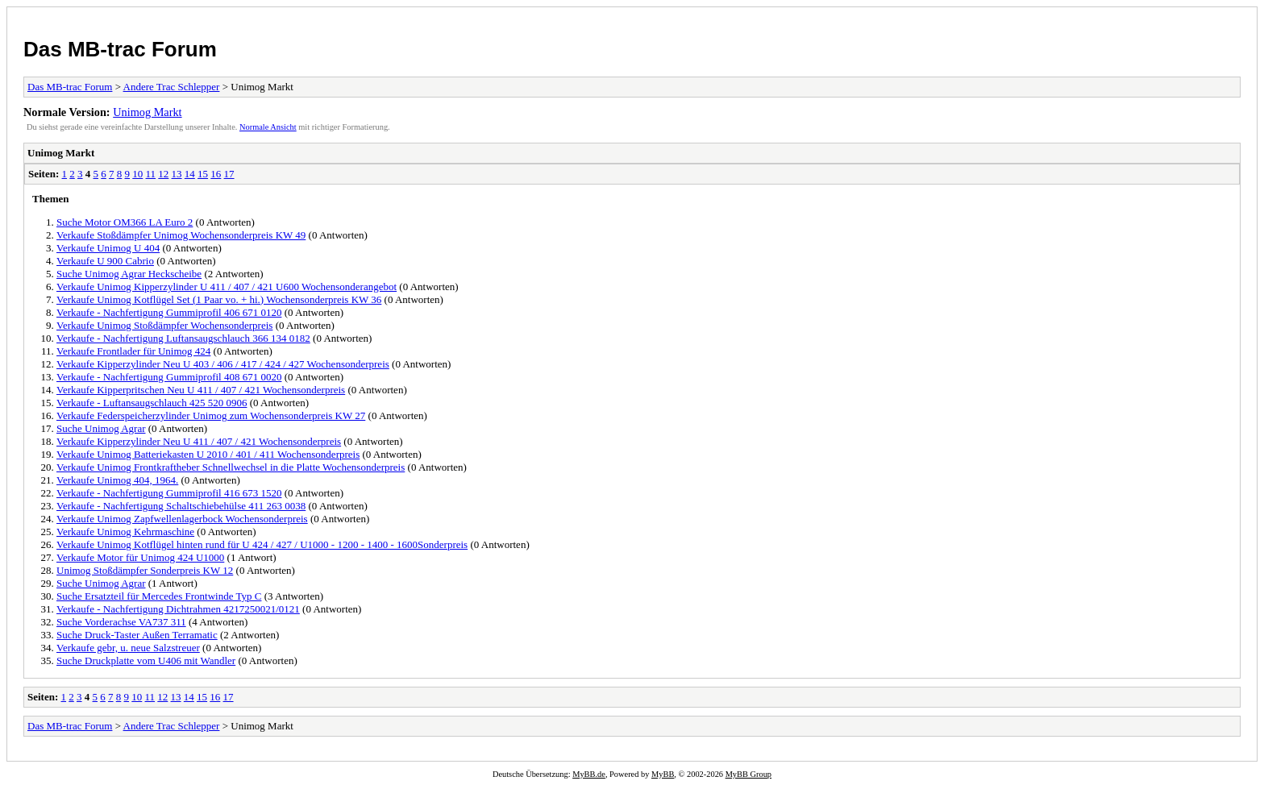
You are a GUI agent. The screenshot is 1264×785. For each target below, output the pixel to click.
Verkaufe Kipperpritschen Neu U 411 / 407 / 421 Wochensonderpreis (200, 390)
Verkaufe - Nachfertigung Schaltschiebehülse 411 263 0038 (181, 506)
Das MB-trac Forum (120, 49)
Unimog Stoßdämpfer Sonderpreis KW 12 (144, 570)
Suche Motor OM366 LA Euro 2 (124, 222)
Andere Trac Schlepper (171, 87)
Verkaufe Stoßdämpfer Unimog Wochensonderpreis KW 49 (181, 235)
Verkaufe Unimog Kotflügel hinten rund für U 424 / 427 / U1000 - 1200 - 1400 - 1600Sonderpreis (262, 544)
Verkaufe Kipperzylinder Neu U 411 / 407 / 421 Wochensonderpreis (198, 441)
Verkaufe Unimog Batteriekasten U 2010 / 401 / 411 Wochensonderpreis (208, 454)
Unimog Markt (147, 112)
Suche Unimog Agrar (100, 428)
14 (190, 174)
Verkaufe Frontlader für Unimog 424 (133, 351)
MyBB (662, 774)
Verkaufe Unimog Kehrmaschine (125, 531)
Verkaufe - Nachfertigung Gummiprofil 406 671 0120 (168, 312)
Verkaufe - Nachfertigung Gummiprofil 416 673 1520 (168, 493)
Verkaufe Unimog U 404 (108, 248)
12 (163, 174)
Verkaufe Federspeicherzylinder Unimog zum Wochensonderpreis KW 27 (210, 415)
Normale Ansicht (268, 127)
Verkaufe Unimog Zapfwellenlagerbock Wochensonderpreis (182, 519)
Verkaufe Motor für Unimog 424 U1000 (140, 557)
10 (137, 174)
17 (229, 174)
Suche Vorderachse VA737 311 (121, 622)
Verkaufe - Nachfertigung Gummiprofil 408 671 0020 (168, 377)
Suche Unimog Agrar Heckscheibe (129, 274)
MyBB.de (588, 774)
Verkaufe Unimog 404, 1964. (117, 480)
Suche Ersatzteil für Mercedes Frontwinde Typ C (158, 596)
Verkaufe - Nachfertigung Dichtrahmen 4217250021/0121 (178, 609)
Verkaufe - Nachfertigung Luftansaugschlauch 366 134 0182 (183, 338)
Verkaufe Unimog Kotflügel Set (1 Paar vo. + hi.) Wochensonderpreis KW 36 (218, 299)
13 (177, 174)
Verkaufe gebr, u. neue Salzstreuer (128, 648)
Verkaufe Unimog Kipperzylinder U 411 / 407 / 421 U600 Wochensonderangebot (226, 286)
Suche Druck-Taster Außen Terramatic (137, 635)
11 (151, 174)
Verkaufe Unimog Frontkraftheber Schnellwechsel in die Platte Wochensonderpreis (230, 467)
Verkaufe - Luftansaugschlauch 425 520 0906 (151, 403)
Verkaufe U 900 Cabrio (105, 261)
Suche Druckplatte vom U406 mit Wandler (145, 660)
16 (215, 174)
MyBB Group (748, 774)
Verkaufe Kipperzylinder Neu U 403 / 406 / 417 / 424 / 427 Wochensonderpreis (222, 364)
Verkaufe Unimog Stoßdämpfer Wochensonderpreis (164, 325)
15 (203, 174)
